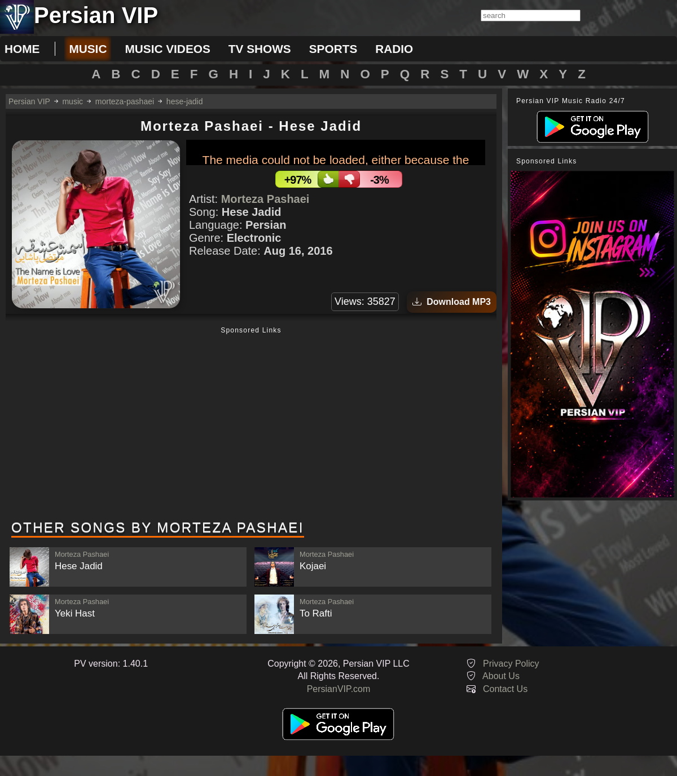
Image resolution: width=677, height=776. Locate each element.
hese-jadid (184, 101)
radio (394, 48)
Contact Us (505, 689)
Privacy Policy (511, 663)
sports (333, 48)
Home (22, 48)
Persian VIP (29, 101)
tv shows (259, 48)
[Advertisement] (251, 424)
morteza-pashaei (124, 101)
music (88, 48)
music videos (167, 48)
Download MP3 (451, 302)
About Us (501, 676)
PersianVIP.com (339, 689)
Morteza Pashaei (265, 199)
